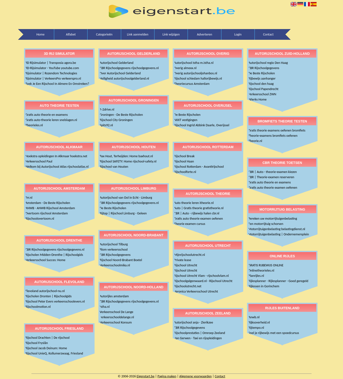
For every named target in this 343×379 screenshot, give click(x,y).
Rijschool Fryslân (36, 343)
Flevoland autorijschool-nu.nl (45, 291)
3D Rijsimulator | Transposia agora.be (50, 63)
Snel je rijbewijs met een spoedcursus (273, 333)
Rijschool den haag (261, 84)
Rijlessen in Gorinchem (263, 286)
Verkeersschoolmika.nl (115, 265)
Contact (268, 34)
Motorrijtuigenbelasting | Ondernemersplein (278, 234)
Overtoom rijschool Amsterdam (46, 213)
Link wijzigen (171, 34)
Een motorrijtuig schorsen (265, 224)
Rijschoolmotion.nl (37, 307)
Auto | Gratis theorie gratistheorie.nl (199, 208)
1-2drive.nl (107, 109)
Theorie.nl (255, 141)
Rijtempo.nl (256, 328)
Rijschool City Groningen (116, 120)
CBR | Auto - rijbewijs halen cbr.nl (196, 213)
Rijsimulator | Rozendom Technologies (51, 73)
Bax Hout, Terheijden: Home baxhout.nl (126, 156)
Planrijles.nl (256, 276)
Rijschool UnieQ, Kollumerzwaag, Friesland (54, 353)
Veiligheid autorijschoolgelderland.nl (124, 78)
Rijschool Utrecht (185, 265)
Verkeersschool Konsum (116, 322)
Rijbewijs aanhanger (262, 78)
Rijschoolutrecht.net (188, 286)
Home (40, 34)
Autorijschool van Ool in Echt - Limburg (126, 198)
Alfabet (71, 34)
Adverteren (204, 34)
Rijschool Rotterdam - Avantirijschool (199, 167)
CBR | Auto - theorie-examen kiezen (272, 172)
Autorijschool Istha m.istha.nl (194, 63)
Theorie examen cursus (189, 224)
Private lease (182, 260)
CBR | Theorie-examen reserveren (271, 177)
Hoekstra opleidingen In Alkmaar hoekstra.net (56, 156)
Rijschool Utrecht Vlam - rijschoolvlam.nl (201, 276)
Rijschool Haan (184, 161)
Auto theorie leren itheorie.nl (194, 203)
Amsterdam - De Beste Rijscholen (47, 203)
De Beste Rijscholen (113, 208)
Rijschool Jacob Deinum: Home (46, 348)
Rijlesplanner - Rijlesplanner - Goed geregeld (278, 281)
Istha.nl (105, 307)
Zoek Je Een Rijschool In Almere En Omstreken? (57, 84)
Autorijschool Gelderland (116, 63)
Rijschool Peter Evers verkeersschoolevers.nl (55, 301)
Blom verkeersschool (113, 250)
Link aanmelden (137, 34)
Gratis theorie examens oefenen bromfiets (276, 130)
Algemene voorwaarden (195, 376)
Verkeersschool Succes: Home (45, 260)
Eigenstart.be (146, 376)
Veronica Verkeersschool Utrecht (196, 291)
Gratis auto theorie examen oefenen (198, 219)
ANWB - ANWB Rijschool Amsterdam (50, 208)
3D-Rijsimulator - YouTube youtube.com (52, 68)
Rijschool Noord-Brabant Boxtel (121, 260)
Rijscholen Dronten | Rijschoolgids (48, 296)
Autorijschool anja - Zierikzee (193, 322)
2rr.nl (28, 198)
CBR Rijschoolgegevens (115, 255)
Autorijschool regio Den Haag (268, 63)
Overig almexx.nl (185, 68)
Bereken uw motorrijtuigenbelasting (272, 219)
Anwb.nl (254, 317)
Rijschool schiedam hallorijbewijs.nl (198, 78)
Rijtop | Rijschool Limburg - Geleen (123, 213)
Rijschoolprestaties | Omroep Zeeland (199, 333)
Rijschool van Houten (114, 167)
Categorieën (104, 34)
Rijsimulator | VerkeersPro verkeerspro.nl (53, 78)
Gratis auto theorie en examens (46, 115)
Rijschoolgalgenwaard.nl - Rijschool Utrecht (203, 281)
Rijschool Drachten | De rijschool (47, 338)
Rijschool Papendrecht (263, 89)
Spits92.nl (106, 125)
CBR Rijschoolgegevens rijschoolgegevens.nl (54, 250)
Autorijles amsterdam (114, 296)
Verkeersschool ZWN (262, 94)
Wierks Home (257, 99)
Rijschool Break (184, 156)
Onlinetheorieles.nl (261, 270)
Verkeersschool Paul (38, 161)
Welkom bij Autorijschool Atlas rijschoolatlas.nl (57, 167)
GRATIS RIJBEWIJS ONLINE (265, 265)
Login (238, 34)
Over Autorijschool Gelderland (120, 73)
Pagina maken (166, 376)
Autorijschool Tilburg (114, 244)
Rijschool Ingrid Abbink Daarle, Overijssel (201, 125)
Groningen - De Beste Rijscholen (121, 115)
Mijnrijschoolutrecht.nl (189, 255)
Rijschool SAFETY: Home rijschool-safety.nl (128, 161)
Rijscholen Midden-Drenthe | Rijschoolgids (54, 255)
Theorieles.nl (34, 125)
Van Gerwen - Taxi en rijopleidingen (198, 338)
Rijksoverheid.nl (259, 322)
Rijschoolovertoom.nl (39, 219)
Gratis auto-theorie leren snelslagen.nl (51, 120)
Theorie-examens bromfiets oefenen (273, 136)
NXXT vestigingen (185, 120)
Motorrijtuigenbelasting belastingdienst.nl (276, 229)
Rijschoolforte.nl (185, 172)
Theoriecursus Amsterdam (192, 84)
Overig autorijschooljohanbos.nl (195, 73)
